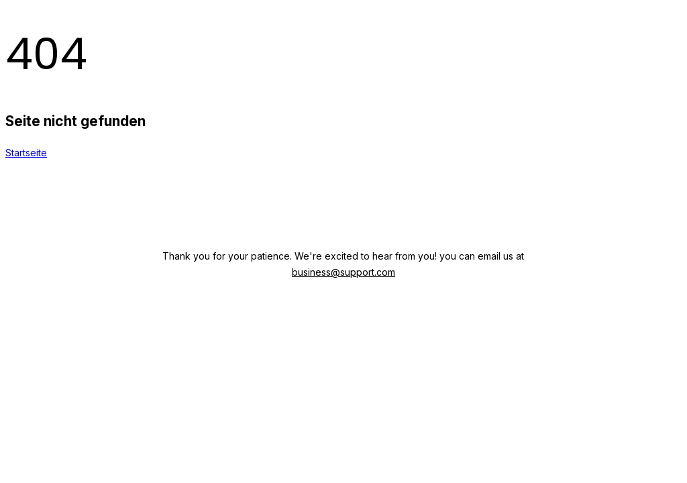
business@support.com (343, 272)
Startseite (26, 152)
